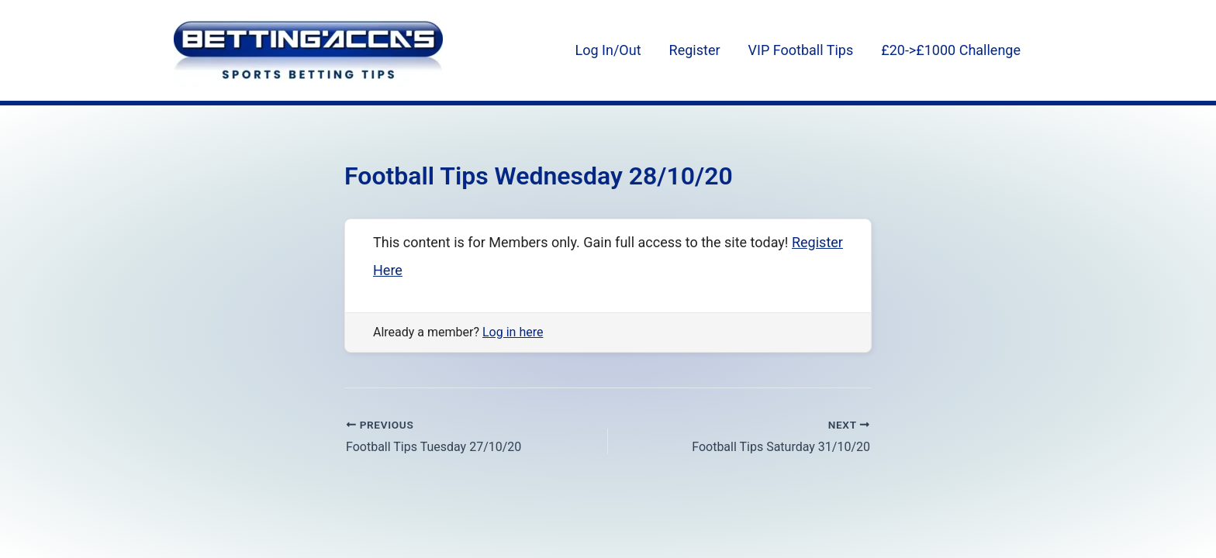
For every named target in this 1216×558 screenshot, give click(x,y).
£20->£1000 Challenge (951, 50)
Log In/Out (608, 50)
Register (694, 50)
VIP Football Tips (801, 50)
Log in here (512, 332)
